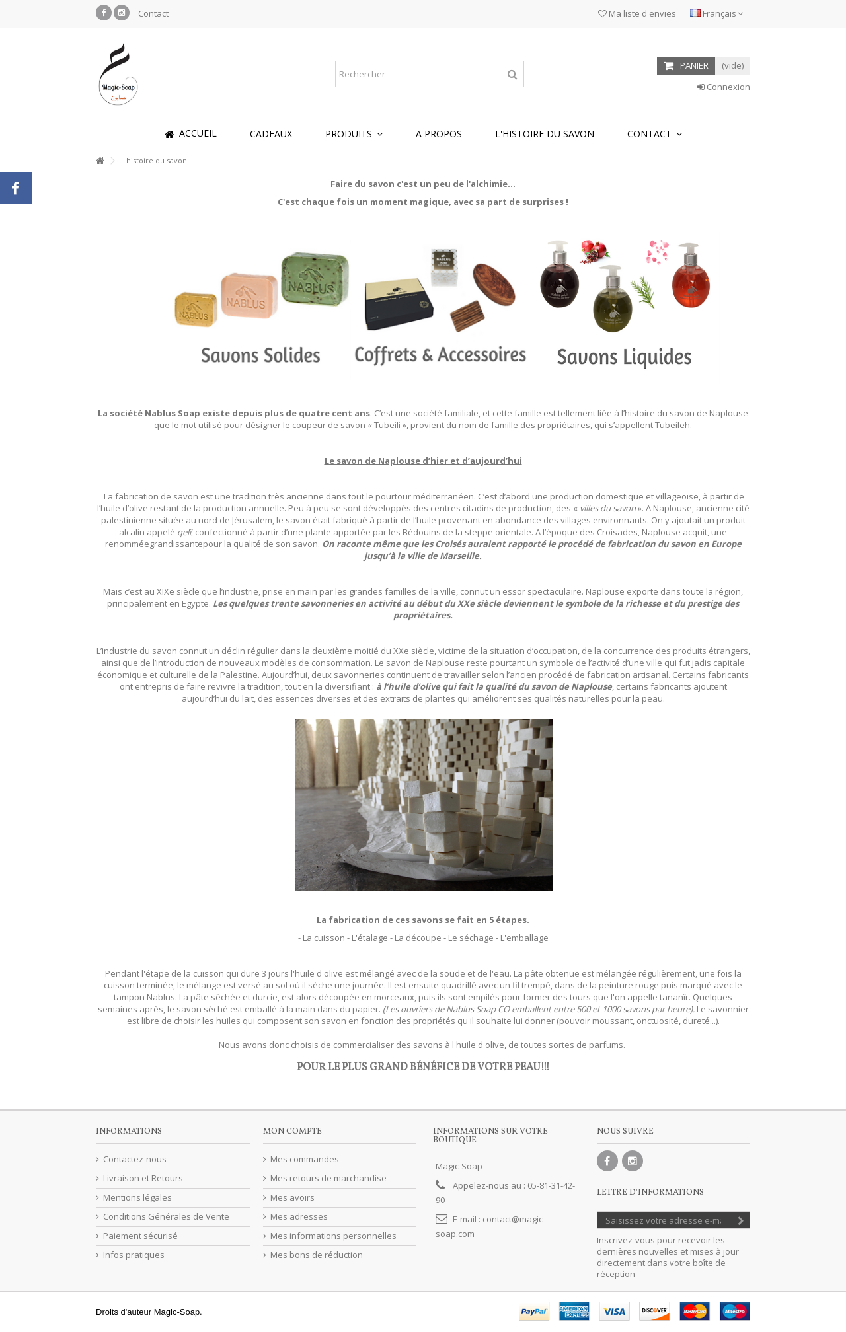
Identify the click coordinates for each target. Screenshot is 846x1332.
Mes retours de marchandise (328, 1178)
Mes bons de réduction (316, 1255)
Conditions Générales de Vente (166, 1216)
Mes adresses (299, 1216)
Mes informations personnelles (333, 1235)
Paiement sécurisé (140, 1235)
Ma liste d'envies (637, 13)
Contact (153, 13)
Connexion (723, 86)
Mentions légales (137, 1197)
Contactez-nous (135, 1159)
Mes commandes (304, 1159)
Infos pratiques (134, 1255)
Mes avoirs (292, 1197)
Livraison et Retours (143, 1178)
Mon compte (292, 1132)
